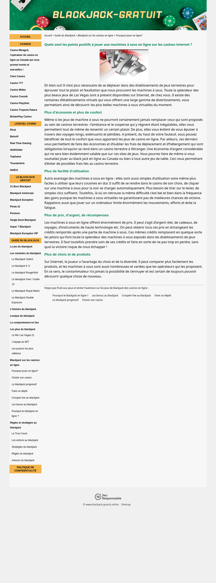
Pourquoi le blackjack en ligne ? (70, 295)
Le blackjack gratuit (25, 179)
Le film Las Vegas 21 (23, 335)
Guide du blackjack (25, 240)
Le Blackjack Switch (22, 259)
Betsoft (14, 136)
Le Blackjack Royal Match (26, 290)
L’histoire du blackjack (23, 309)
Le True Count (19, 433)
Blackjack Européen (21, 199)
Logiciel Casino (25, 123)
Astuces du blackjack (23, 460)
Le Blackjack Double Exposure (23, 300)
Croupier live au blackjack (136, 295)
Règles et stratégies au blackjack (23, 425)
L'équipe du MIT (20, 341)
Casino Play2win (19, 103)
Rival (13, 129)
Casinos (25, 44)
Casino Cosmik (19, 96)
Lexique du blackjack (22, 315)
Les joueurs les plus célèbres (22, 351)
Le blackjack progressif (66, 300)
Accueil (25, 36)
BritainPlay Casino (21, 116)
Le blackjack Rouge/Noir (25, 272)
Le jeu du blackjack (21, 246)
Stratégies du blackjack (24, 446)
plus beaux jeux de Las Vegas (67, 95)
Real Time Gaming (20, 143)
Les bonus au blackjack (105, 295)
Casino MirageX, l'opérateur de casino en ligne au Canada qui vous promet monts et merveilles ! (25, 60)
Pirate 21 (15, 206)
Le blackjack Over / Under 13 (26, 282)
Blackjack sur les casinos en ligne (25, 362)
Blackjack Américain (22, 193)
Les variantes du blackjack (25, 253)
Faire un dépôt (163, 295)
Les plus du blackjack (22, 329)
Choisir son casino (92, 300)
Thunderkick (17, 163)
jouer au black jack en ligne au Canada (89, 158)
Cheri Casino (17, 76)
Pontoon (15, 213)
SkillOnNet (16, 149)
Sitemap (125, 504)
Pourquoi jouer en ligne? (25, 371)
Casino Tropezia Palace (23, 109)
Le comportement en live (24, 322)
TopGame (15, 156)
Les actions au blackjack (25, 440)
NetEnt (14, 170)
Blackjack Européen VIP (24, 233)
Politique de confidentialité (25, 469)
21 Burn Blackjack (20, 186)
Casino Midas (18, 89)
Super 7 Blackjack (20, 226)
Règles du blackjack (23, 453)
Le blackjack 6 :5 (21, 265)
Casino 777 (16, 83)
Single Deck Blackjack (23, 220)
